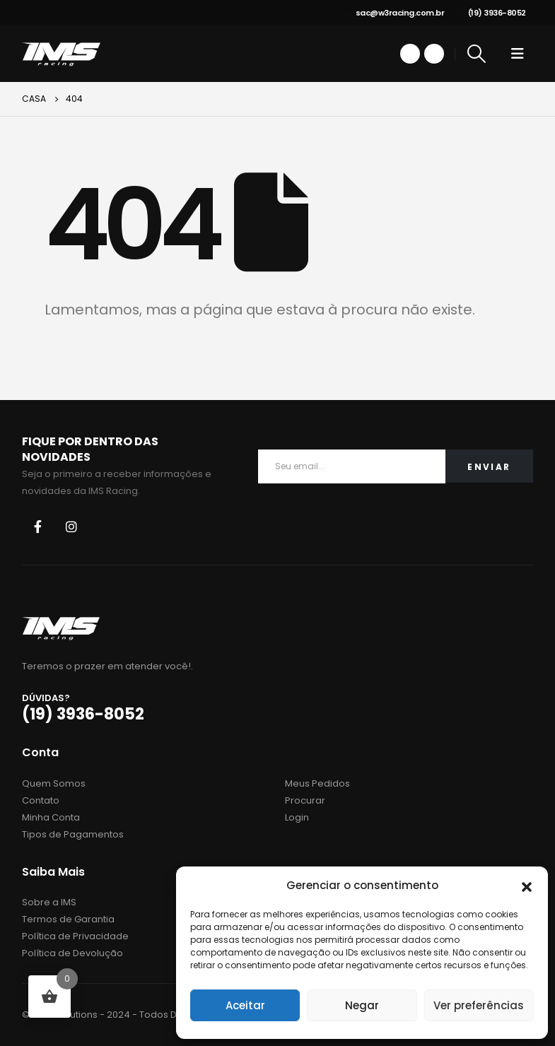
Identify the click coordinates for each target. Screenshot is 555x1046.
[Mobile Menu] (517, 54)
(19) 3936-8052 (492, 12)
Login (297, 817)
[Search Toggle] (476, 54)
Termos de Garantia (68, 919)
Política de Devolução (72, 953)
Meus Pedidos (317, 783)
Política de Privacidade (75, 936)
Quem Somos (54, 783)
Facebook (37, 526)
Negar (362, 1005)
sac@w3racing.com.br (394, 12)
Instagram (71, 526)
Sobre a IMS (49, 902)
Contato (40, 800)
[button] (527, 885)
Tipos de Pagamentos (73, 834)
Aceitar (245, 1005)
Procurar (305, 800)
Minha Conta (51, 817)
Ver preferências (478, 1005)
